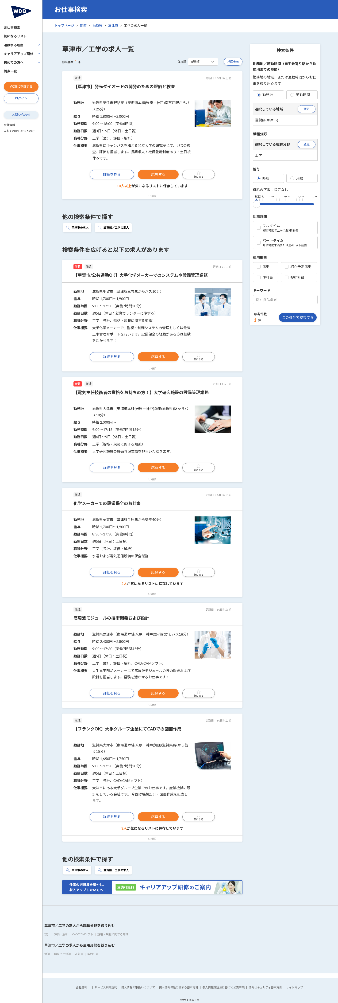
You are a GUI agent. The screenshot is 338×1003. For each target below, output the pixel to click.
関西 (83, 25)
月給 (296, 178)
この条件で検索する (298, 317)
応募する (158, 174)
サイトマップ (294, 987)
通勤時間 (300, 95)
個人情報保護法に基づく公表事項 (223, 987)
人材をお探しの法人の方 (19, 131)
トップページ (64, 25)
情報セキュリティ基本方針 (265, 987)
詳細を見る (112, 174)
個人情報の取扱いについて (138, 987)
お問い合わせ (21, 115)
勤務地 (265, 95)
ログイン (21, 98)
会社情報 (9, 125)
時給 (263, 178)
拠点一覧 (10, 71)
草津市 (113, 25)
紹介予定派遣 (298, 267)
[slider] (256, 203)
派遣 (263, 267)
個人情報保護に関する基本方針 (178, 987)
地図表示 (233, 61)
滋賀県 (97, 25)
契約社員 (294, 277)
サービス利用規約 (106, 987)
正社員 (265, 277)
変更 (306, 109)
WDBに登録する (21, 86)
